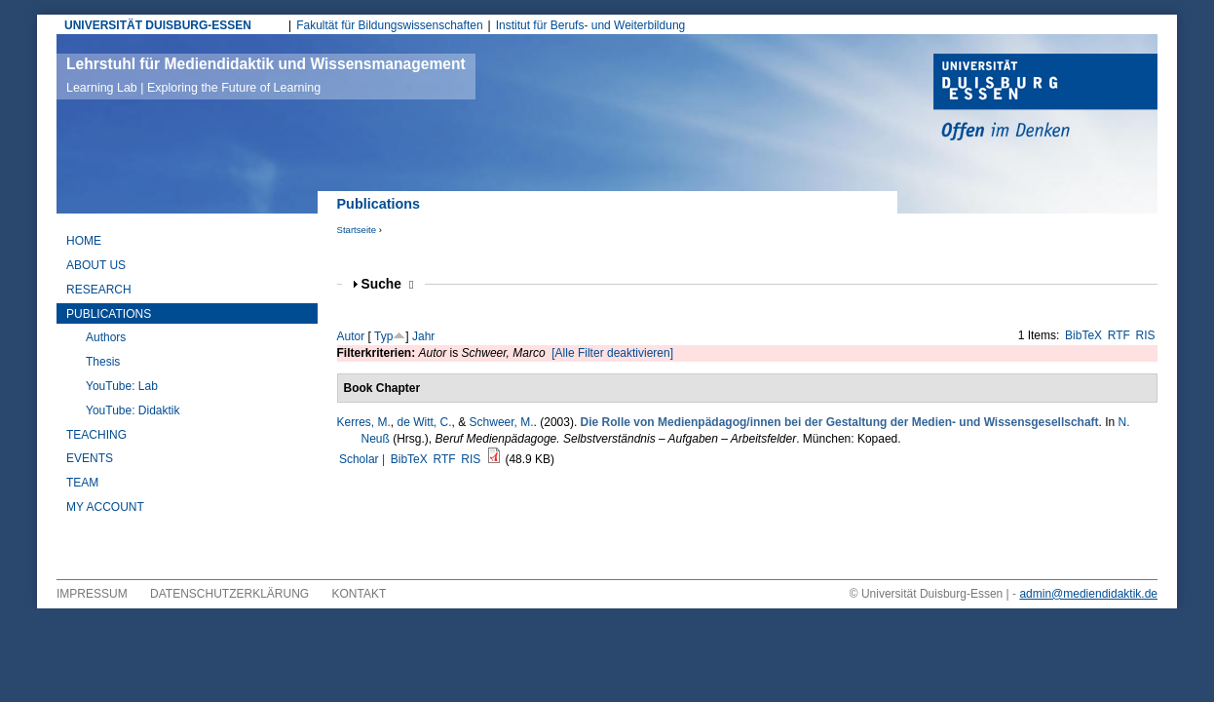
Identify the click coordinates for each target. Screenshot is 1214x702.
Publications (108, 314)
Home (83, 241)
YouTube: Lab (122, 386)
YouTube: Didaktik (133, 410)
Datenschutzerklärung (229, 594)
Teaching (96, 435)
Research (99, 289)
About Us (96, 265)
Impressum (92, 594)
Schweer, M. (502, 422)
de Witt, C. (425, 422)
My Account (105, 507)
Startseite (357, 229)
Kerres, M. (364, 422)
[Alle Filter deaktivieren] (612, 353)
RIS (1146, 335)
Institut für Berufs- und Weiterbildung (591, 25)
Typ (383, 336)
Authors (106, 337)
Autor (351, 336)
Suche (387, 284)
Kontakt (359, 594)
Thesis (103, 362)
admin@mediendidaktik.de (1088, 594)
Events (89, 458)
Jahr (423, 336)
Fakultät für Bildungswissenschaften (389, 25)
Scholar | (363, 459)
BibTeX (1083, 335)
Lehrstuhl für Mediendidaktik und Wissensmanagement (266, 75)
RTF (1119, 335)
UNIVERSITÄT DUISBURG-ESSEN (157, 25)
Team (82, 482)
